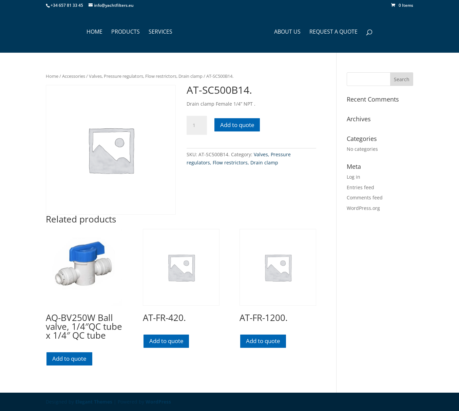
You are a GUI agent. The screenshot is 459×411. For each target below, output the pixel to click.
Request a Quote (333, 32)
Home (52, 76)
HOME (94, 32)
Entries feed (360, 187)
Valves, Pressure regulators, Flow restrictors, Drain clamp (146, 76)
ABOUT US (287, 32)
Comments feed (365, 197)
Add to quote (237, 125)
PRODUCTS (125, 32)
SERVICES (160, 32)
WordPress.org (363, 208)
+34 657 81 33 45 (67, 5)
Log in (353, 177)
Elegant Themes (93, 401)
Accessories (73, 76)
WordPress (158, 401)
